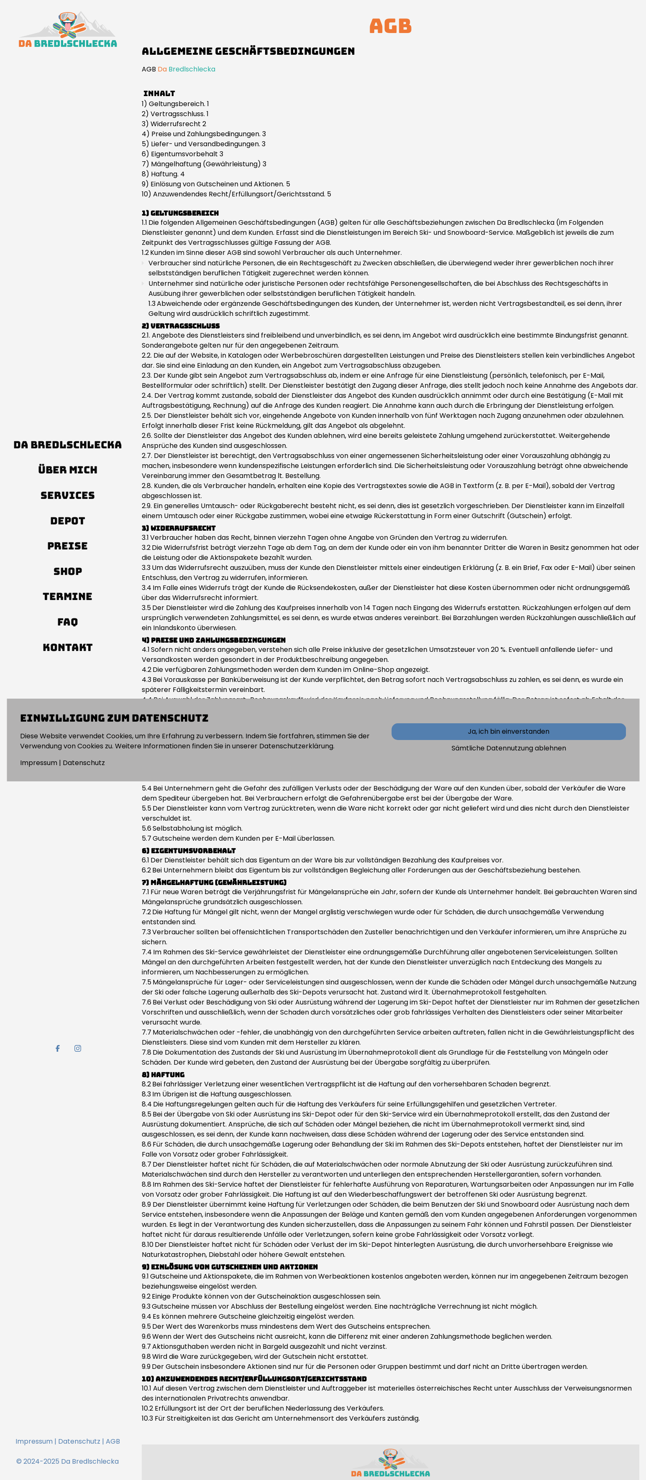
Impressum (38, 763)
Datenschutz (84, 763)
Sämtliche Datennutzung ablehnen (509, 748)
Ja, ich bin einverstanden (508, 731)
